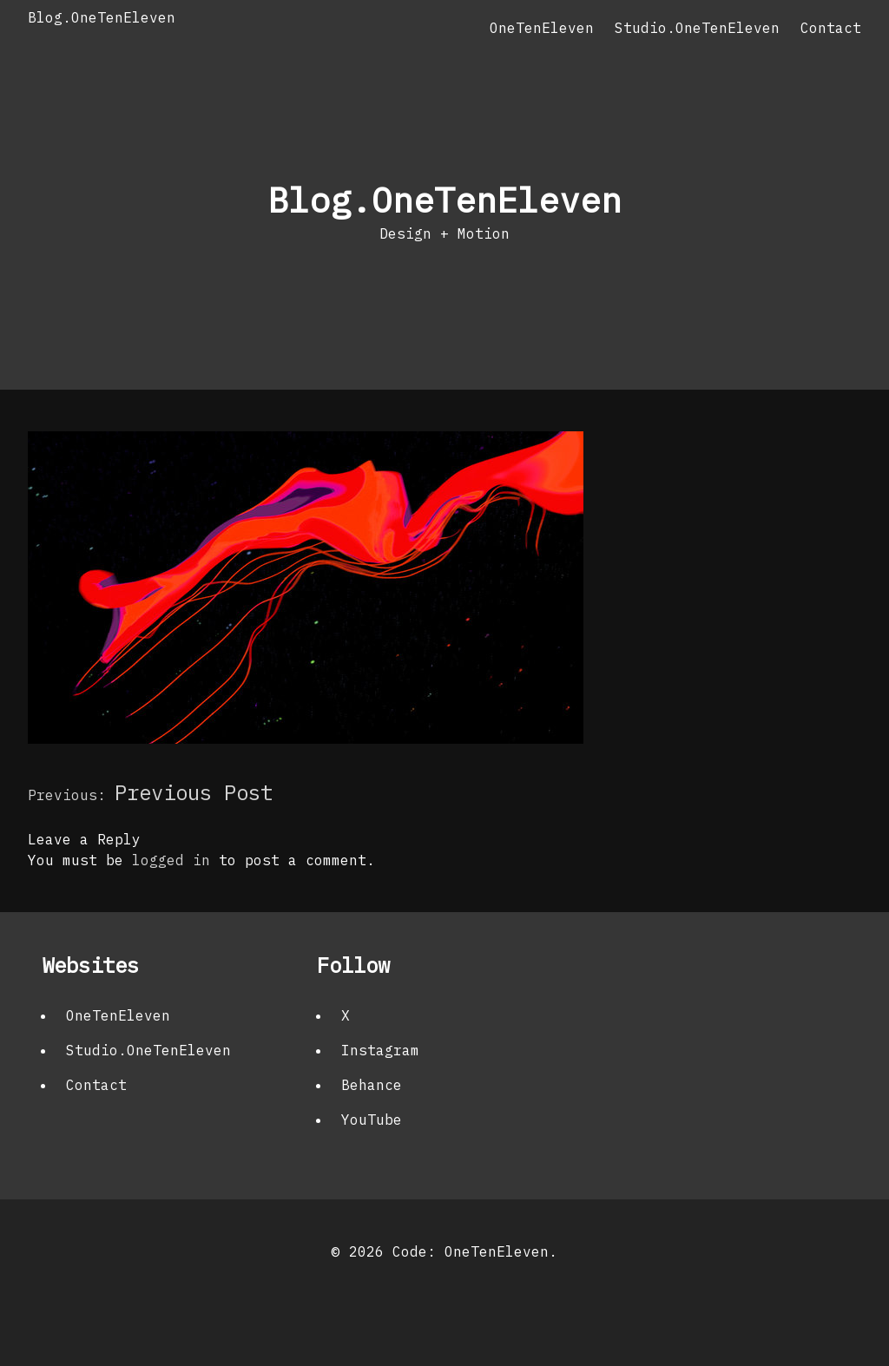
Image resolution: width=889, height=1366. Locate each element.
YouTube (371, 1119)
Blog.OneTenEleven (101, 17)
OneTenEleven (542, 27)
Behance (371, 1084)
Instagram (380, 1050)
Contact (830, 27)
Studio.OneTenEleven (697, 27)
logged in (171, 860)
